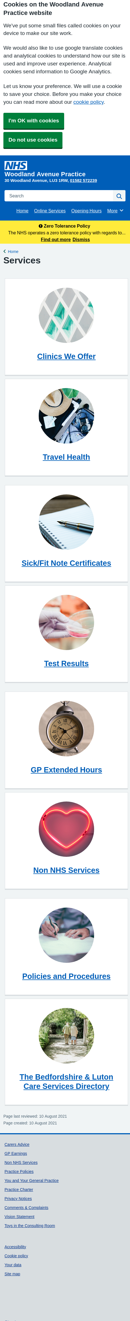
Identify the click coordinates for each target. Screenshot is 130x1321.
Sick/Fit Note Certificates (66, 563)
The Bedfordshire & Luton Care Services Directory (66, 1081)
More (115, 210)
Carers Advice (17, 1144)
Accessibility (15, 1247)
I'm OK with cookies (33, 120)
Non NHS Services (66, 870)
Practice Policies (19, 1172)
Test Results (66, 663)
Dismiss (81, 239)
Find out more (56, 239)
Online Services (50, 210)
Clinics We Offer (66, 356)
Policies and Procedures (66, 976)
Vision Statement (19, 1217)
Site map (12, 1274)
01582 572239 (83, 180)
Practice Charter (19, 1190)
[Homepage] (64, 169)
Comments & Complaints (26, 1208)
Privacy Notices (18, 1199)
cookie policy (88, 102)
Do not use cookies (32, 139)
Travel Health (66, 457)
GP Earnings (16, 1153)
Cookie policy (16, 1256)
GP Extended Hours (66, 770)
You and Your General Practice (32, 1181)
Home (22, 210)
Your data (13, 1265)
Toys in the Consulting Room (30, 1226)
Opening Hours (86, 210)
